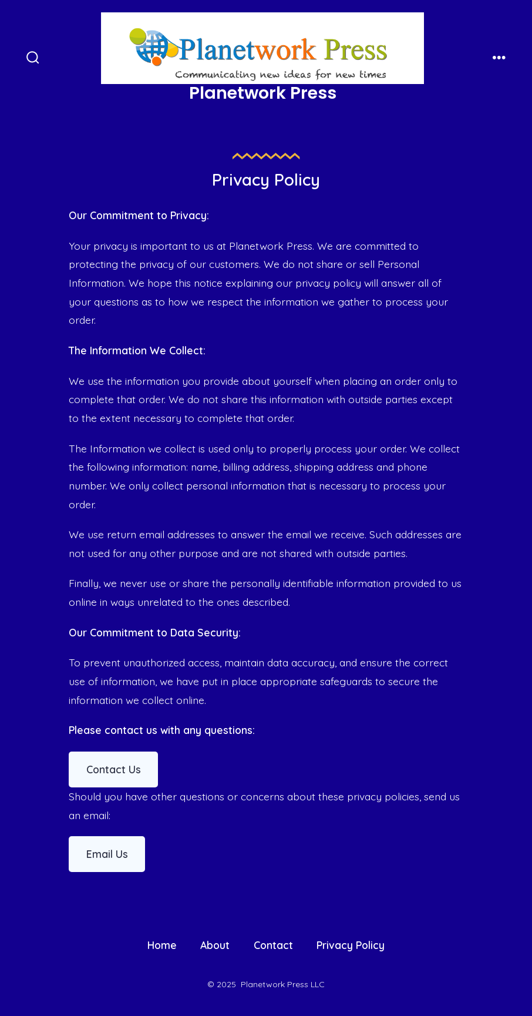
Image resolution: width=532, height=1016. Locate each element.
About (215, 944)
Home (162, 944)
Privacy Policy (350, 944)
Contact (273, 944)
